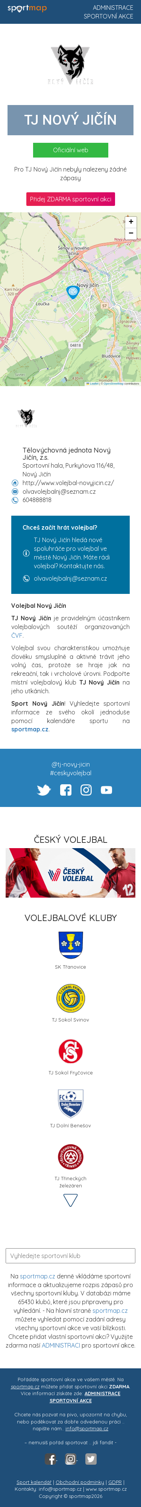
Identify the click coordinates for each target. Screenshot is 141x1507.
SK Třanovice (70, 950)
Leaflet (92, 383)
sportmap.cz (37, 1276)
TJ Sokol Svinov (70, 1003)
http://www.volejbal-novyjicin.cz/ (68, 483)
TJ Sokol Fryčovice (71, 1056)
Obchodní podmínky (80, 1482)
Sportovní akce (108, 16)
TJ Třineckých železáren (70, 1164)
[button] (73, 292)
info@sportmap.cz (86, 1428)
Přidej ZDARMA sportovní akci (70, 199)
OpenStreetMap (114, 383)
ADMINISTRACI (61, 1345)
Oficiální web (70, 150)
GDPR (115, 1482)
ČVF (17, 635)
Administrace (113, 7)
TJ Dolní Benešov (70, 1108)
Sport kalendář (34, 1482)
